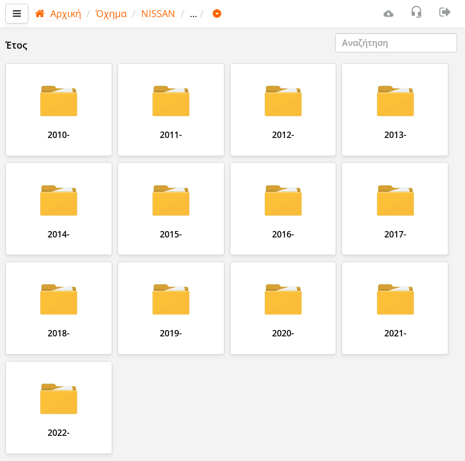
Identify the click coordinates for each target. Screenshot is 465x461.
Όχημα (111, 13)
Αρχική (58, 13)
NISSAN (158, 13)
